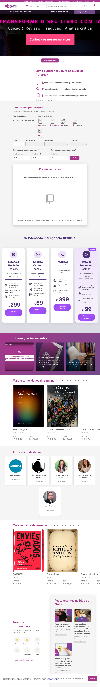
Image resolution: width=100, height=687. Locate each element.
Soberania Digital (20, 429)
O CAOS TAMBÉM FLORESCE (58, 429)
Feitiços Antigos (53, 574)
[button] (59, 380)
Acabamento (48, 140)
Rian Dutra (16, 577)
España (40, 1)
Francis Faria (51, 432)
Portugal (33, 1)
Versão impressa (18, 154)
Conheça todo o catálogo (60, 12)
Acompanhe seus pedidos (80, 1)
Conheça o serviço (13, 313)
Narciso (49, 577)
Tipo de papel (30, 140)
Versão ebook (36, 154)
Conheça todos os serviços (24, 660)
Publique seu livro (64, 1)
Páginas (15, 140)
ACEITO (92, 679)
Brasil (26, 1)
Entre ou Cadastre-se (87, 6)
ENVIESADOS (18, 574)
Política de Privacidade (53, 679)
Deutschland (49, 1)
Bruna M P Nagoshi (19, 432)
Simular (74, 158)
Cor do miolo (74, 140)
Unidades (54, 154)
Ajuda (93, 1)
